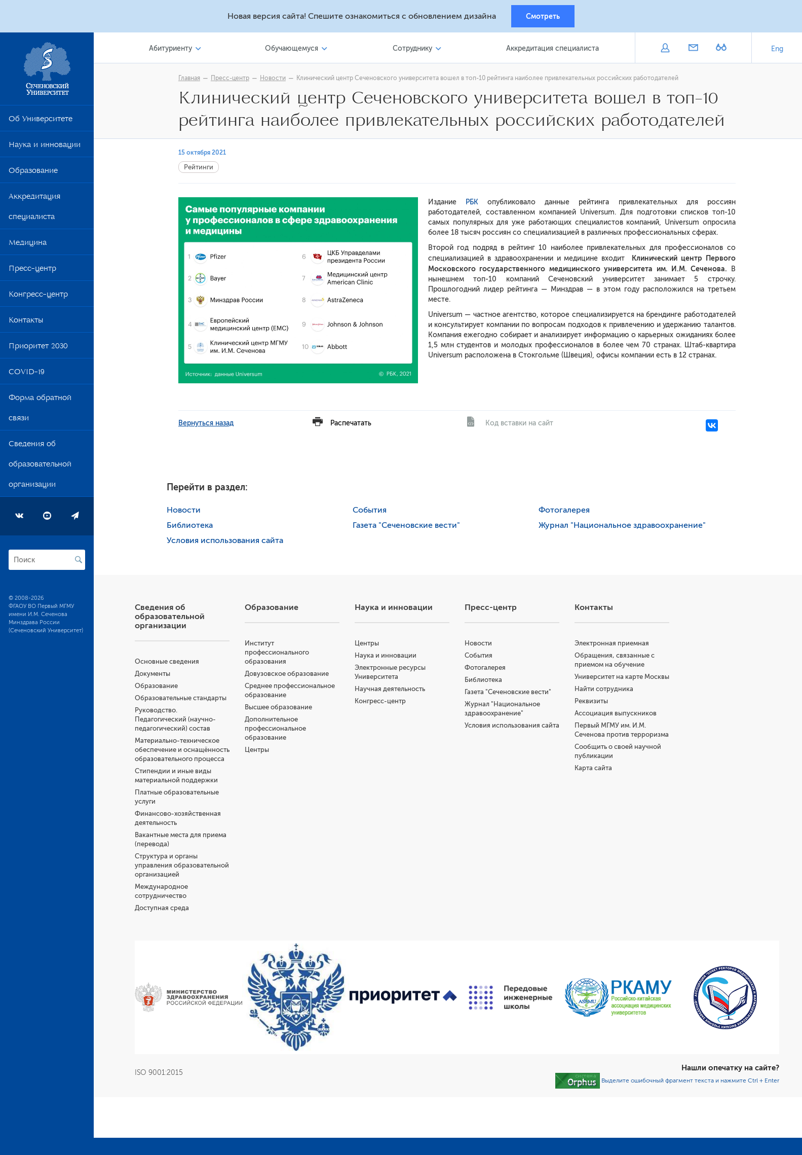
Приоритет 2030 (38, 349)
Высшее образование (282, 708)
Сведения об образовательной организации (40, 467)
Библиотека (192, 526)
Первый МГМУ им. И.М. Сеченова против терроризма (611, 744)
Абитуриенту (174, 50)
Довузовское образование (291, 674)
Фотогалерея (566, 511)
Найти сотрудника (605, 699)
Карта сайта (595, 787)
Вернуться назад (208, 424)
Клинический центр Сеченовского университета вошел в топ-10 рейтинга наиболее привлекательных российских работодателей (490, 79)
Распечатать (353, 424)
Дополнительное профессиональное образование (279, 729)
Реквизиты (592, 711)
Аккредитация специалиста (34, 210)
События (372, 511)
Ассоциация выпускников (617, 723)
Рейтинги (201, 168)
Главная (192, 79)
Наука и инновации (45, 148)
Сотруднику (414, 50)
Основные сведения (171, 662)
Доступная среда (166, 927)
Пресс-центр (32, 272)
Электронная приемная (613, 644)
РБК (470, 203)
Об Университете (40, 122)
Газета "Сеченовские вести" (409, 526)
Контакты (26, 323)
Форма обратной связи (40, 411)
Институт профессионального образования (281, 653)
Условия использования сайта (227, 541)
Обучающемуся (294, 50)
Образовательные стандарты (185, 699)
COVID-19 (27, 375)
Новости (275, 79)
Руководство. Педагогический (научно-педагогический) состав (179, 720)
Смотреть (543, 17)
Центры (261, 750)
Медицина (28, 246)
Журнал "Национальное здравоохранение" (624, 526)
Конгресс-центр (38, 298)
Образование (33, 174)
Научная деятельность (393, 690)
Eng (777, 50)
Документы (157, 674)
